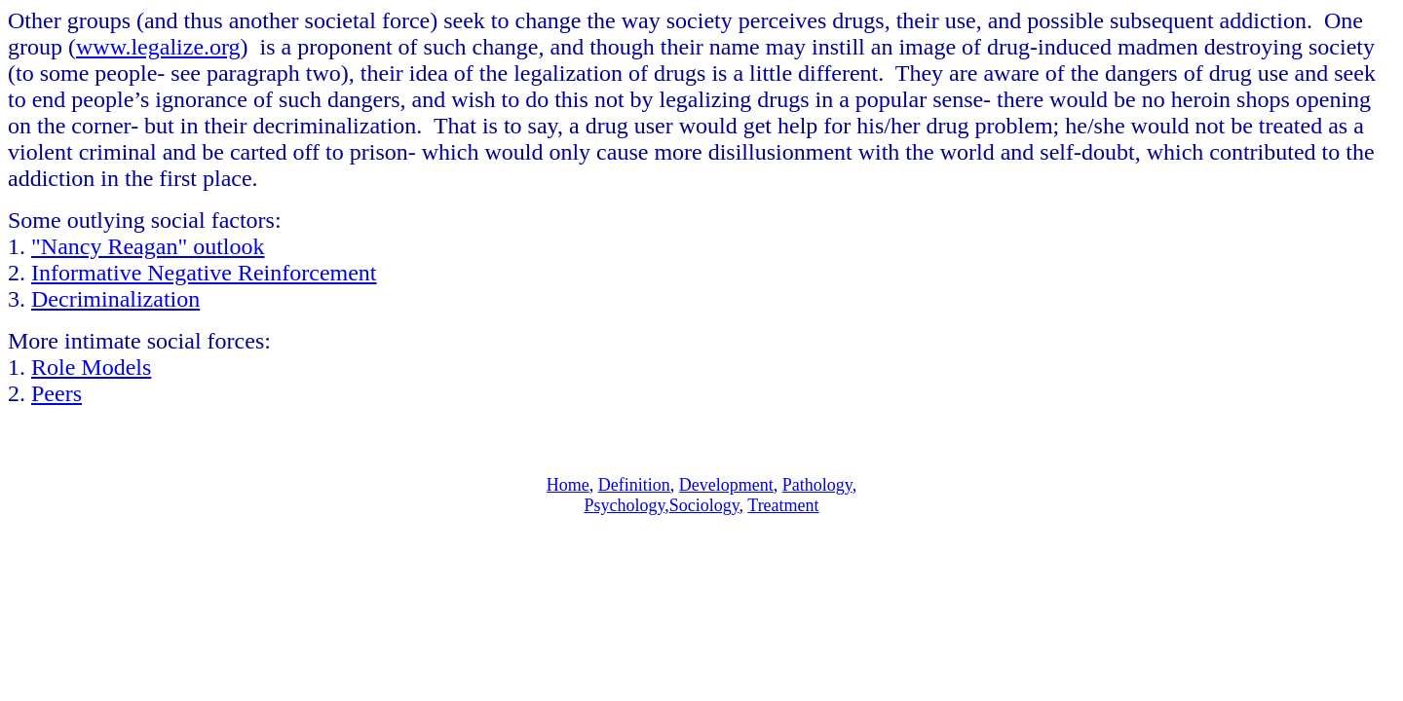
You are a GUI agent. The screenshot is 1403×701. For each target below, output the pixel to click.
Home (568, 485)
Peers (56, 393)
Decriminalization (115, 299)
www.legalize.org (158, 46)
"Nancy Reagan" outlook (148, 246)
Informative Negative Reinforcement (204, 272)
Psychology (624, 505)
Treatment (782, 505)
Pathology (817, 485)
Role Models (91, 367)
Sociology (704, 505)
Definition (634, 485)
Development (726, 485)
